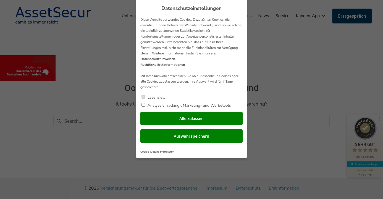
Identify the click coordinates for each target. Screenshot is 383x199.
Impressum (167, 152)
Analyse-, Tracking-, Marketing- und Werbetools (186, 105)
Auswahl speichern (191, 136)
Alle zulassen (191, 118)
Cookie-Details (149, 152)
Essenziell (153, 97)
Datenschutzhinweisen (157, 59)
